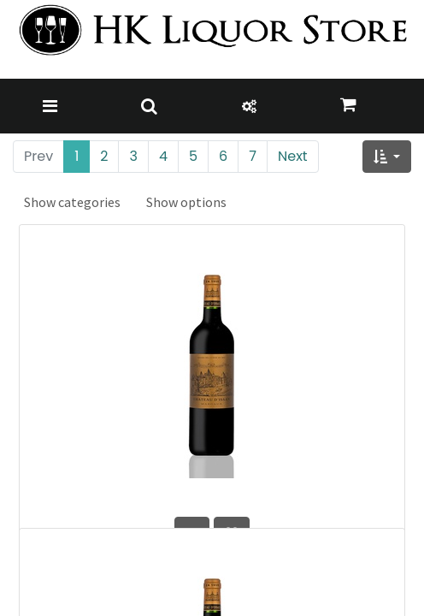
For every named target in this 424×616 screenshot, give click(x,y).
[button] (386, 156)
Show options (186, 201)
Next (293, 156)
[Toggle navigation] (50, 106)
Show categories (72, 201)
